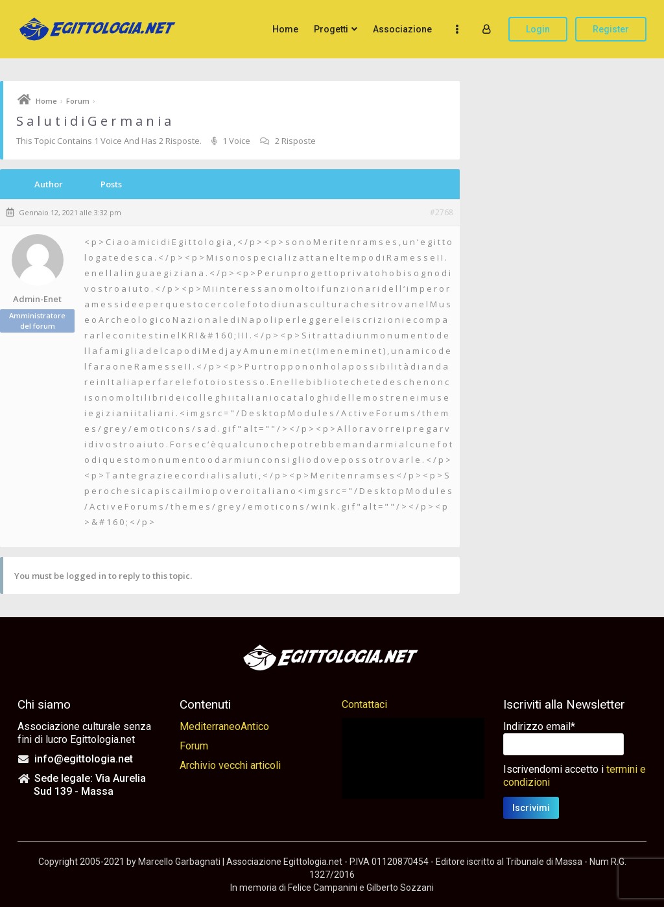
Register (611, 29)
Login (538, 29)
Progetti (331, 29)
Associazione (402, 29)
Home (285, 29)
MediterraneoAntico (224, 726)
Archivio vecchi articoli (230, 765)
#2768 (441, 212)
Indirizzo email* (539, 726)
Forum (77, 101)
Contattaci (364, 704)
